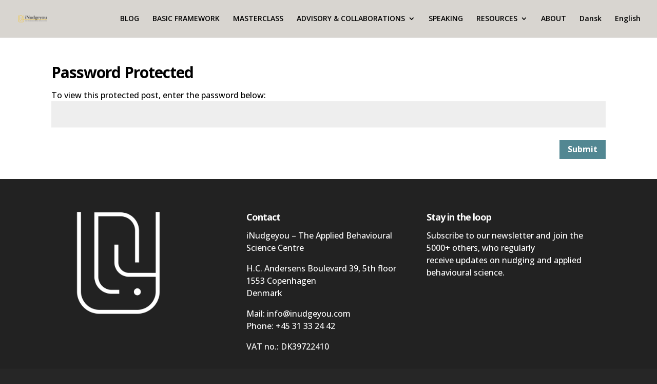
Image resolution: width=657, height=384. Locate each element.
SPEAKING (446, 19)
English (628, 19)
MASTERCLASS (258, 19)
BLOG (129, 19)
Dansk (590, 19)
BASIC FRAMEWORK (186, 19)
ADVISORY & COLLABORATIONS (351, 19)
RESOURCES (496, 19)
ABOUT (553, 19)
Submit (582, 149)
